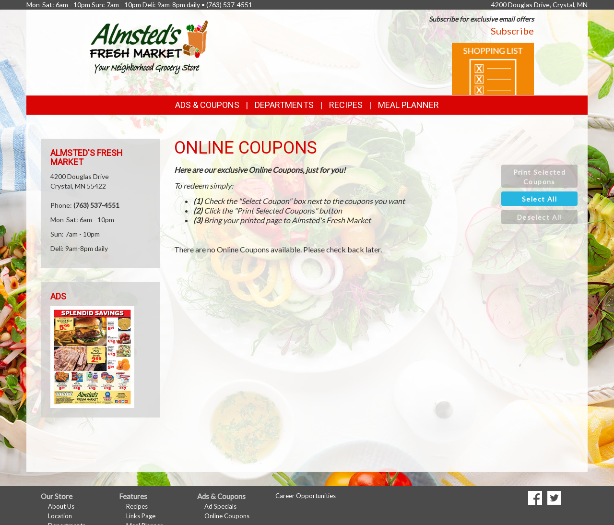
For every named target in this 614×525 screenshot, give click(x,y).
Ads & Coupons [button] (207, 105)
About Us (61, 506)
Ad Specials (220, 506)
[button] (539, 176)
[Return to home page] (148, 46)
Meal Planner (408, 105)
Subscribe (512, 30)
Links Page (140, 516)
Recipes (346, 105)
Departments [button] (284, 105)
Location (60, 516)
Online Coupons (226, 516)
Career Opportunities (305, 496)
